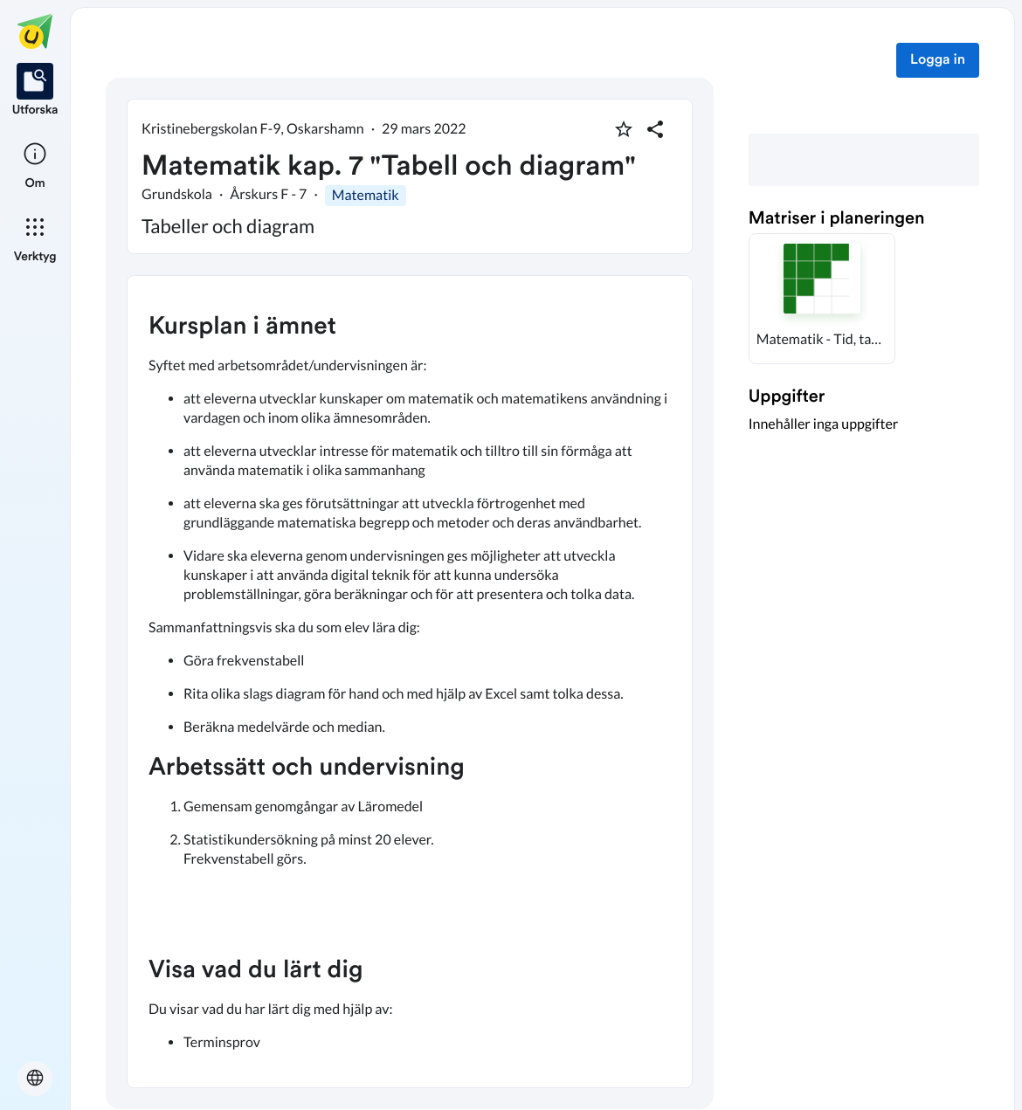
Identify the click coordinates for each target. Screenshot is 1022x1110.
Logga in (937, 60)
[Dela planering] (655, 129)
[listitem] (35, 91)
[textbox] (410, 681)
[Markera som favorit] (623, 129)
